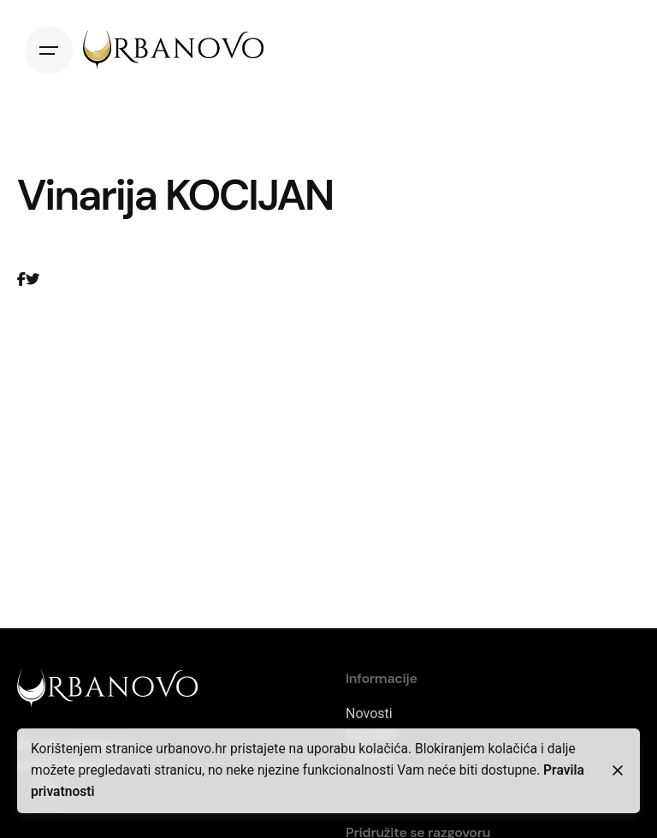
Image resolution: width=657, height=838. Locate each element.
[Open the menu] (49, 50)
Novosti (369, 713)
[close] (618, 770)
